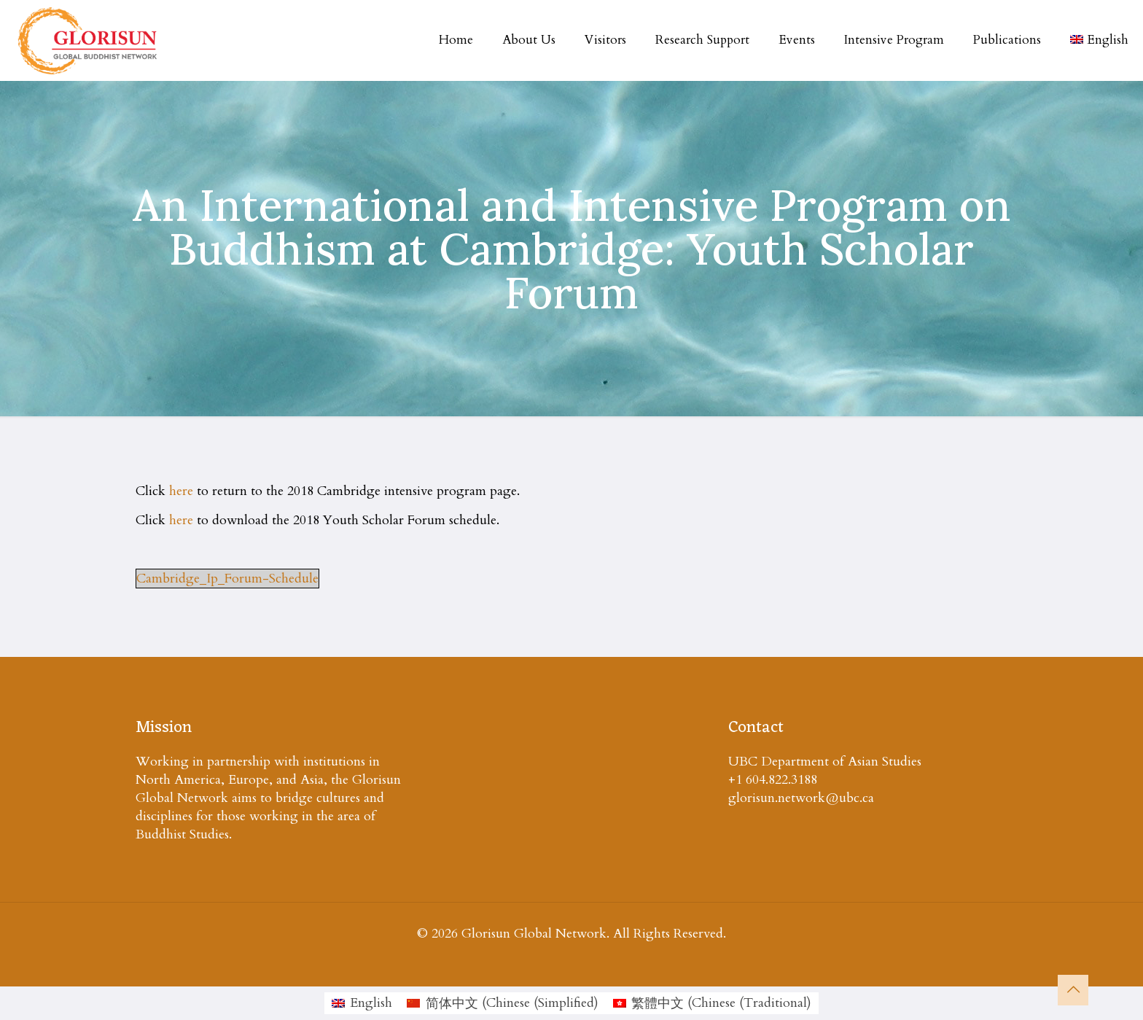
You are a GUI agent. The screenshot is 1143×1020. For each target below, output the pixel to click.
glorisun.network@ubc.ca (801, 798)
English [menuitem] (371, 1003)
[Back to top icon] (1073, 990)
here (181, 491)
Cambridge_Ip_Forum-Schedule (227, 578)
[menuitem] (361, 1003)
